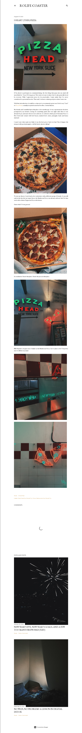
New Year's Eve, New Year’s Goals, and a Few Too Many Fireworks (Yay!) (39, 628)
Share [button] (15, 495)
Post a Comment (23, 633)
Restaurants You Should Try (43, 498)
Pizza (34, 498)
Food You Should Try (26, 498)
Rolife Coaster (34, 5)
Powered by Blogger (41, 727)
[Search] (67, 5)
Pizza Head (19, 105)
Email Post (21, 495)
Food (19, 498)
